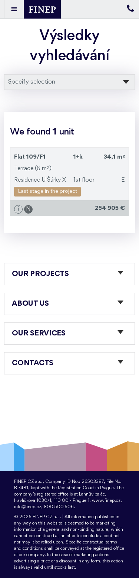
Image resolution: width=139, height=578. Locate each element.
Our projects (40, 274)
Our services (39, 333)
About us (30, 304)
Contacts (32, 363)
